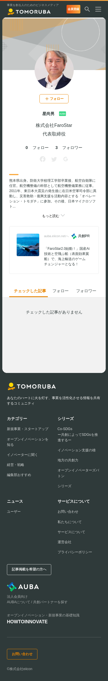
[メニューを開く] (100, 9)
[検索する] (87, 10)
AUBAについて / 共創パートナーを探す (37, 602)
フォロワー (86, 291)
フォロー (60, 291)
